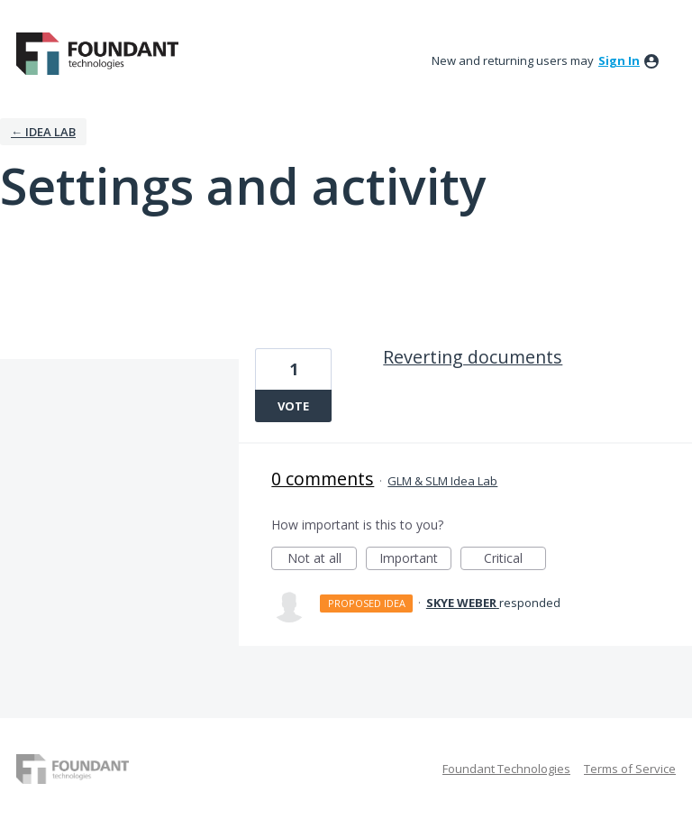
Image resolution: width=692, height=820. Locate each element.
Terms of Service (630, 768)
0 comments (322, 478)
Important (415, 559)
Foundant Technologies (506, 768)
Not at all (322, 559)
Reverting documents (472, 357)
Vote (293, 406)
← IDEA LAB (43, 132)
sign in (619, 60)
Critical (515, 559)
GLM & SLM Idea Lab (442, 481)
